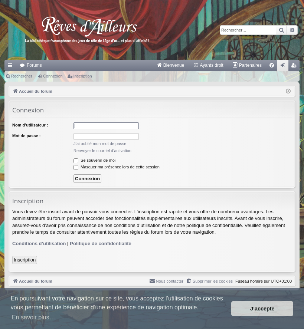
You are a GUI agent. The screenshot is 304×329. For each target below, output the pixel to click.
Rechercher (21, 76)
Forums (34, 65)
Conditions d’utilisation (39, 243)
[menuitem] (170, 65)
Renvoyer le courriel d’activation (102, 150)
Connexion (53, 76)
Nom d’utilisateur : (30, 125)
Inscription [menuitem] (296, 67)
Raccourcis (11, 67)
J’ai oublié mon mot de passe (99, 143)
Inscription (82, 76)
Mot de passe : (26, 136)
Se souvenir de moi (94, 160)
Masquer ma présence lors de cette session (116, 167)
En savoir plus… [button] (33, 317)
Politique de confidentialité (100, 243)
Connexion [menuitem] (284, 67)
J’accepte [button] (262, 309)
